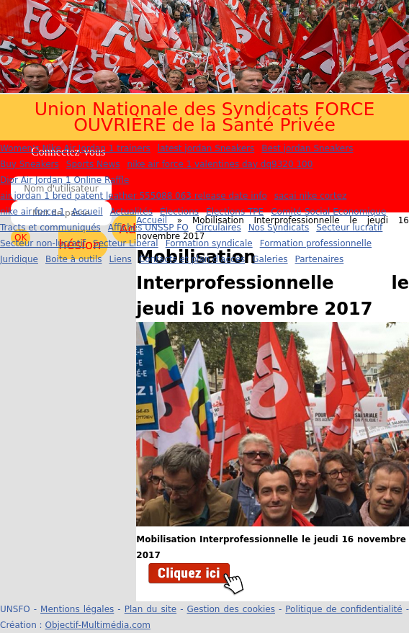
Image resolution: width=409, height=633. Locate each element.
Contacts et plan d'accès (192, 259)
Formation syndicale (209, 243)
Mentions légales (77, 609)
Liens (120, 259)
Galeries (269, 259)
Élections (179, 212)
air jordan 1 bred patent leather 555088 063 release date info (133, 196)
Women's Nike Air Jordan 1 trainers (75, 148)
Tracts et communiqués (50, 228)
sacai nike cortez (310, 196)
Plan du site (150, 609)
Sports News (93, 164)
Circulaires (218, 228)
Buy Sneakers (29, 164)
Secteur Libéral (125, 243)
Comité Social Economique (328, 212)
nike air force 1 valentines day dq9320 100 (220, 164)
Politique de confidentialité (343, 609)
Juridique (19, 259)
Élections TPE (235, 212)
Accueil (87, 212)
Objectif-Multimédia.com (97, 625)
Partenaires (319, 259)
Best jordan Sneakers (307, 148)
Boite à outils (73, 259)
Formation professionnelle (316, 243)
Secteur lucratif (349, 228)
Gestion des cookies (231, 609)
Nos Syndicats (279, 228)
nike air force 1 (32, 212)
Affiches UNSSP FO (148, 228)
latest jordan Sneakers (206, 148)
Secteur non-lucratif (43, 243)
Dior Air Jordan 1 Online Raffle (64, 180)
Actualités (131, 212)
